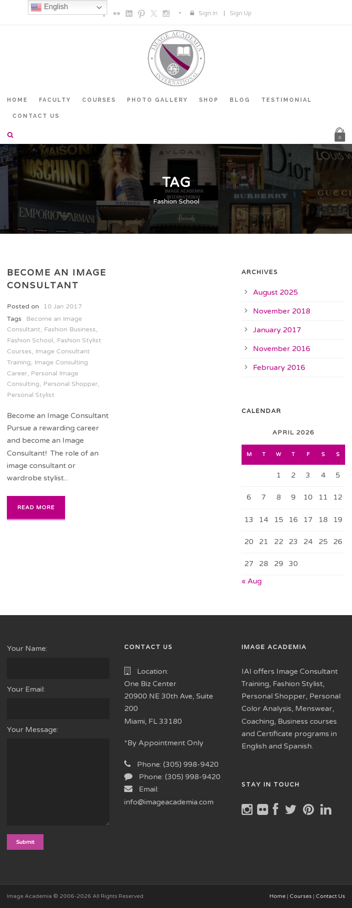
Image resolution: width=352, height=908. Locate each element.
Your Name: (58, 661)
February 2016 (279, 367)
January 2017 (277, 330)
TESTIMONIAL (286, 100)
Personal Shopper (70, 384)
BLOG (240, 100)
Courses (301, 896)
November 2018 (281, 311)
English (49, 7)
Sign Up (241, 13)
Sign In (208, 13)
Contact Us (330, 896)
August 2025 (275, 292)
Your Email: (58, 702)
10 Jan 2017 (63, 306)
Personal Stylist (31, 395)
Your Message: (58, 777)
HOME (17, 100)
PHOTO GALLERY (157, 100)
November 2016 (281, 348)
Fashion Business (70, 329)
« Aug (252, 581)
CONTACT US (36, 116)
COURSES (99, 100)
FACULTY (55, 100)
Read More (36, 507)
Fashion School (30, 340)
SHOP (209, 100)
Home (278, 896)
